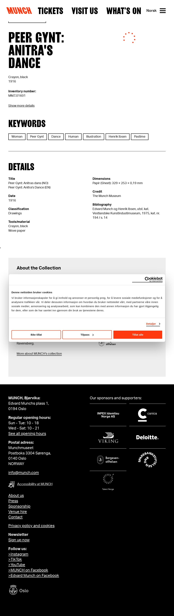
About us (16, 495)
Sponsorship (19, 506)
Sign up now (19, 540)
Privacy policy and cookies (31, 526)
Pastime (139, 136)
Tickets (50, 11)
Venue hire (17, 512)
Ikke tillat (36, 334)
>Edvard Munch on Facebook (33, 575)
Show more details (21, 105)
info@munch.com (23, 473)
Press (13, 501)
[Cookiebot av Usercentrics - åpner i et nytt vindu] (147, 279)
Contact (15, 517)
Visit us (85, 11)
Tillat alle (137, 334)
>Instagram (18, 554)
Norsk (151, 10)
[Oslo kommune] (34, 590)
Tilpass (87, 334)
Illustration (93, 136)
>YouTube (16, 565)
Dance (56, 136)
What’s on (123, 11)
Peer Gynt (37, 136)
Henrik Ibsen (117, 136)
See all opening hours (27, 434)
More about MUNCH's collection (39, 353)
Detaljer (151, 323)
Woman (16, 136)
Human (73, 136)
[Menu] (163, 10)
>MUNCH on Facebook (28, 570)
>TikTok (15, 559)
